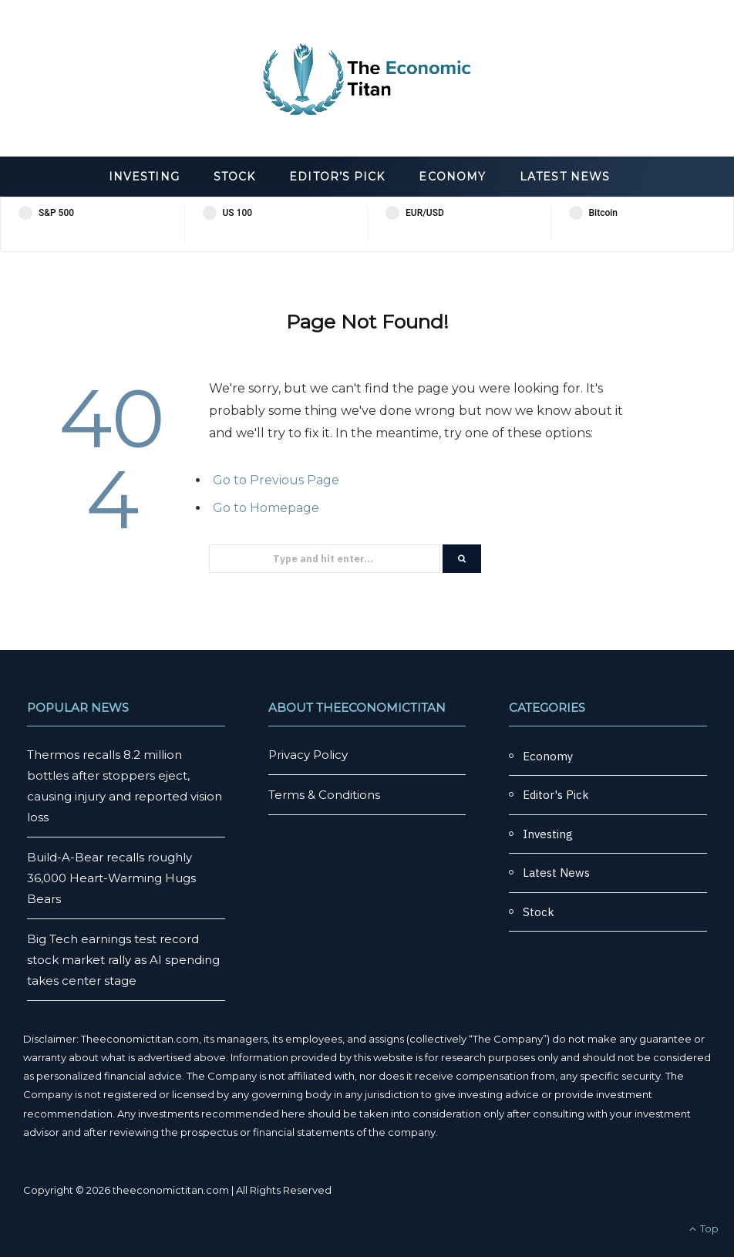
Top (704, 1228)
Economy (452, 177)
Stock (234, 177)
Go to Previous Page (276, 480)
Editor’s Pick (337, 177)
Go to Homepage (266, 507)
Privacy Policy (308, 754)
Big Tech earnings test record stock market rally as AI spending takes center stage (123, 960)
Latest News (565, 177)
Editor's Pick (556, 794)
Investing (144, 177)
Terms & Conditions (324, 794)
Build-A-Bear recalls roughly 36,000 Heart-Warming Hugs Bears (111, 878)
